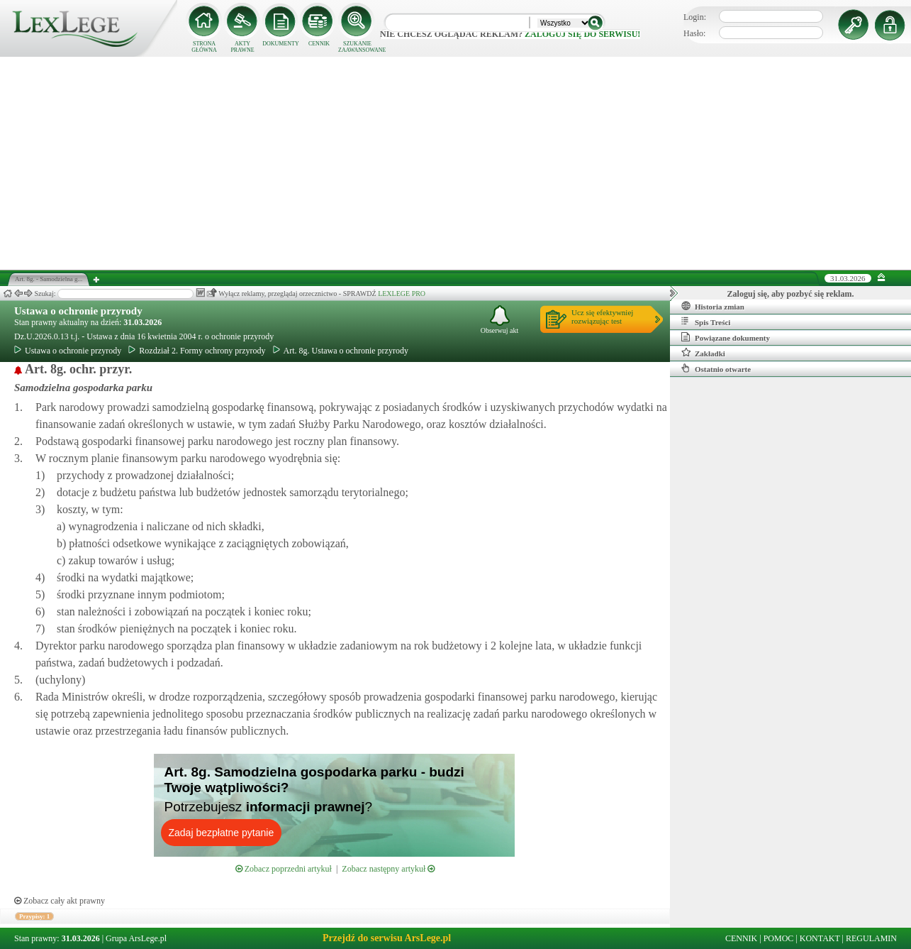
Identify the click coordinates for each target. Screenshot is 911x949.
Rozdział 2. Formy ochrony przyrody (196, 351)
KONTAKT (820, 938)
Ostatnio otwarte (716, 368)
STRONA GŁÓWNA (204, 46)
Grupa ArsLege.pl (136, 938)
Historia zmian (712, 306)
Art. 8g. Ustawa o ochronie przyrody (340, 351)
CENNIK (319, 43)
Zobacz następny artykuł (388, 869)
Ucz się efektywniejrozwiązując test (602, 316)
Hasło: (694, 33)
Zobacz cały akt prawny (59, 901)
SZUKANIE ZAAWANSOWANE (357, 46)
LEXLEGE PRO (401, 293)
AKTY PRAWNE (242, 46)
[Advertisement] (455, 163)
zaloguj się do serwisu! (582, 34)
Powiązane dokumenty (725, 337)
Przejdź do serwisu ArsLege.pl (387, 938)
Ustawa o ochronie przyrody (78, 311)
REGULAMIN (871, 938)
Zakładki (703, 353)
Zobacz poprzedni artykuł (283, 869)
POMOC (779, 938)
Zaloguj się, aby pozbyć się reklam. (790, 294)
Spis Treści (705, 322)
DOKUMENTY (280, 43)
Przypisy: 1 (34, 916)
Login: (694, 17)
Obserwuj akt (500, 319)
